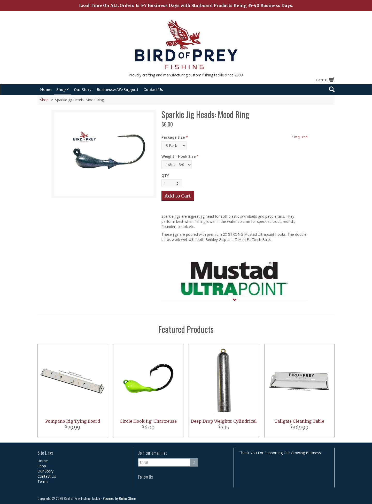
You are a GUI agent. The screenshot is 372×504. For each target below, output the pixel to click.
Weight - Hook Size (178, 156)
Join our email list (152, 453)
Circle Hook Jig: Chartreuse (148, 421)
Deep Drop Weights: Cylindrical (224, 421)
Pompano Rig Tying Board (72, 421)
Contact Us (153, 89)
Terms (42, 481)
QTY (165, 175)
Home (45, 89)
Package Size (173, 137)
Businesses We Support (117, 89)
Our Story (82, 89)
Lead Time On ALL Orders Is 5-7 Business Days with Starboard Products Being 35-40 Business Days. (186, 5)
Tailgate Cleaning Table (299, 421)
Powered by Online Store (119, 498)
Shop (62, 89)
